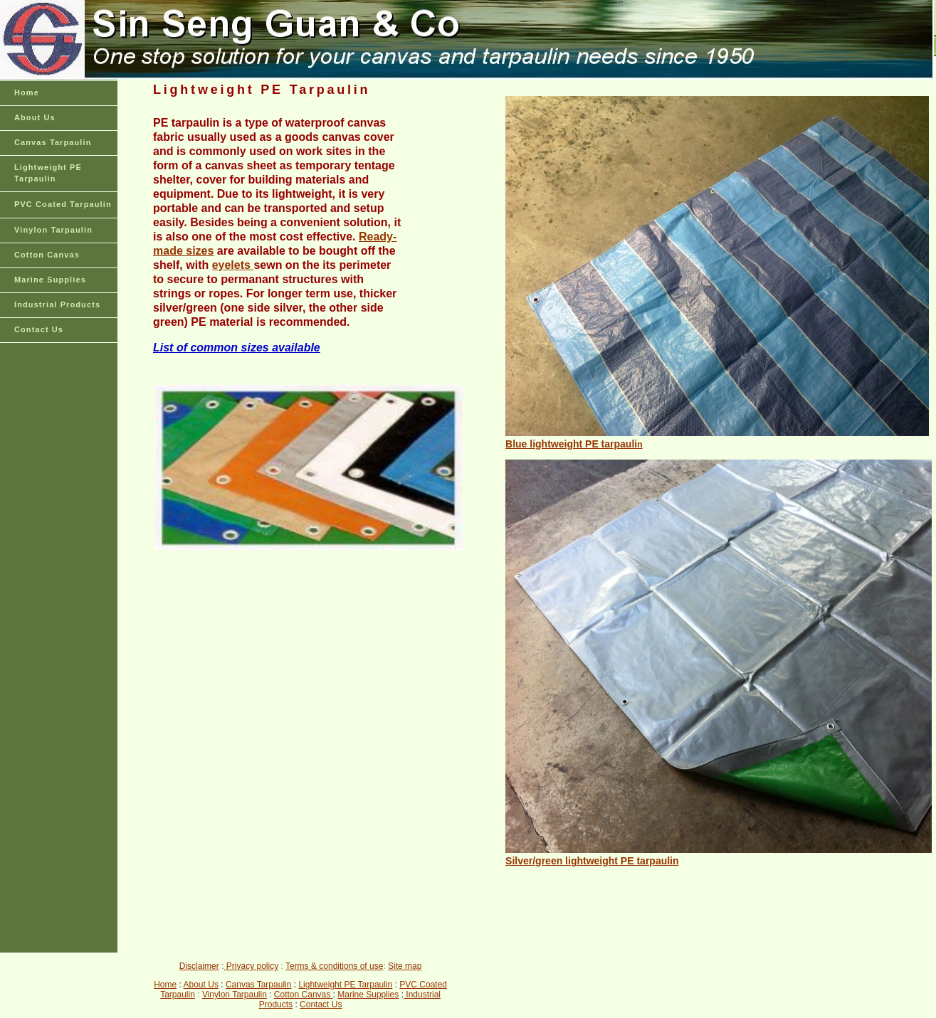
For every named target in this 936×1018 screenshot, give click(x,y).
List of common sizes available (236, 347)
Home (26, 92)
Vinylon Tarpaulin (53, 230)
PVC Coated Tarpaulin (63, 204)
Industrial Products (57, 304)
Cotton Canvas (47, 254)
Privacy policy (251, 966)
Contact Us (38, 329)
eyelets (233, 265)
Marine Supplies (50, 279)
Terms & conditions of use (334, 966)
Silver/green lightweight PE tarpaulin (592, 860)
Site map (404, 966)
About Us (35, 117)
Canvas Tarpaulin (52, 142)
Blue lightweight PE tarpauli (571, 444)
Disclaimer (199, 966)
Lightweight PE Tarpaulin (48, 173)
